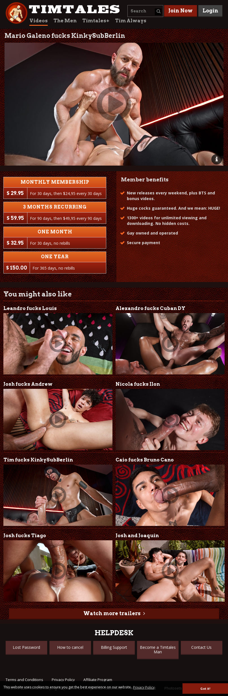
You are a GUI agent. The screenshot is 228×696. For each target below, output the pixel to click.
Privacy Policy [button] (144, 687)
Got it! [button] (205, 688)
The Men (65, 20)
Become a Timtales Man (158, 649)
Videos (38, 20)
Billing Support (114, 647)
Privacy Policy (63, 679)
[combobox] (145, 11)
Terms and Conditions (24, 679)
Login (210, 11)
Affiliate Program (97, 679)
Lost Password (26, 647)
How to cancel (70, 647)
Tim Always (130, 20)
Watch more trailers (111, 613)
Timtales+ (95, 20)
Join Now (180, 11)
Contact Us (201, 647)
